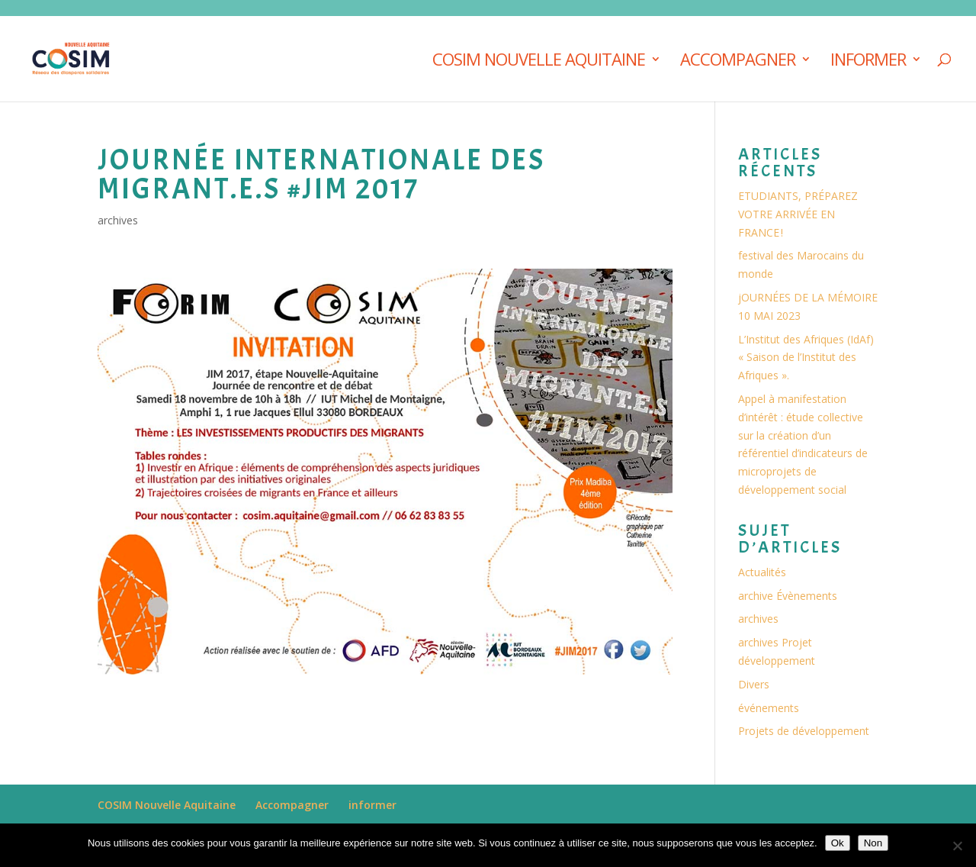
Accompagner (737, 61)
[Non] (957, 845)
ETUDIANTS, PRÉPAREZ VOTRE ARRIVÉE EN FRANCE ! (798, 214)
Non (873, 843)
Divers (753, 684)
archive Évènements (787, 595)
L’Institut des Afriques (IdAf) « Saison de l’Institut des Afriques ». (806, 357)
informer (868, 61)
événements (768, 708)
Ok (837, 843)
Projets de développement (803, 731)
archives (118, 220)
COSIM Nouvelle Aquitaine (538, 61)
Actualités (762, 572)
